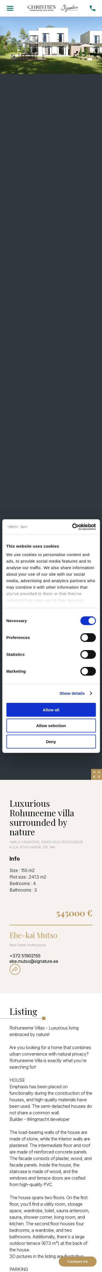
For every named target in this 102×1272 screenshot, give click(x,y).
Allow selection (51, 725)
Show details (72, 693)
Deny (51, 741)
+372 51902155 (25, 955)
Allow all (51, 709)
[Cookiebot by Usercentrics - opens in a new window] (73, 526)
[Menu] (10, 8)
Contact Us (77, 1261)
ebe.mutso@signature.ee (34, 961)
